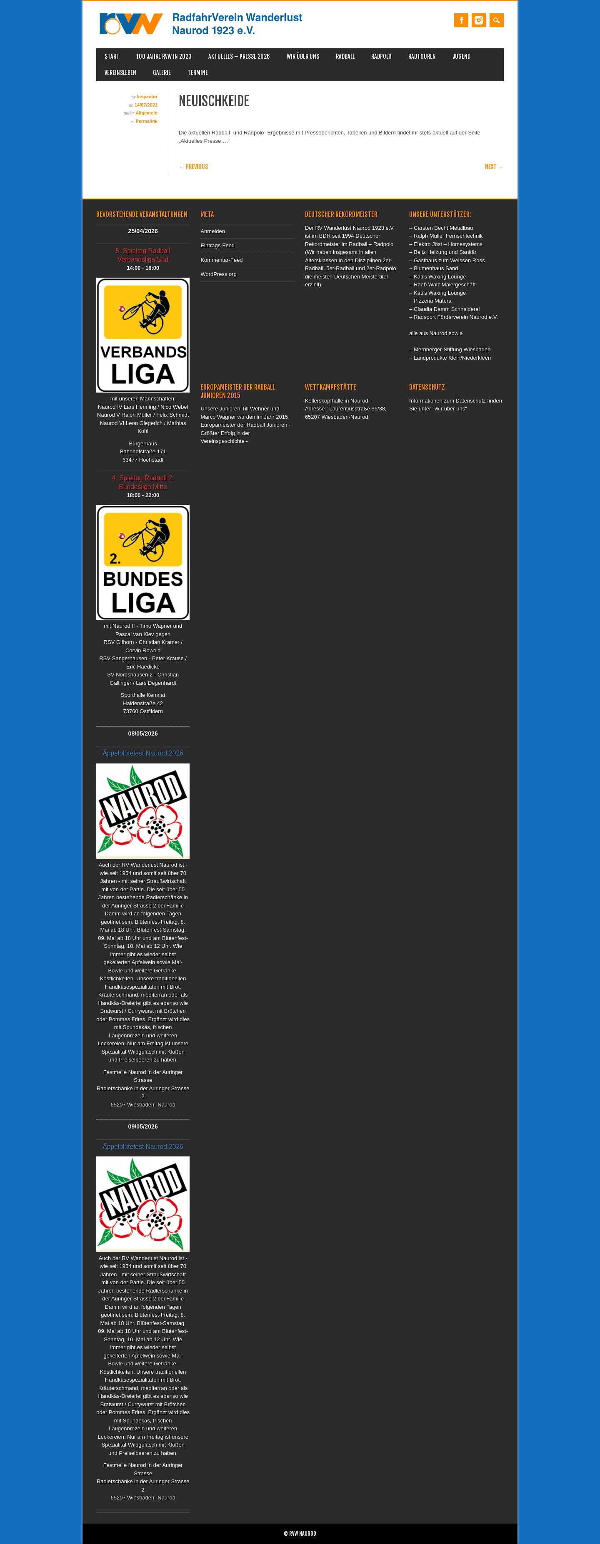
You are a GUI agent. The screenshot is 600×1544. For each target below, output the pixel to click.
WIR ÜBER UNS (303, 56)
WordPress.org (218, 274)
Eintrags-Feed (217, 245)
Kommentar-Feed (221, 260)
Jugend (461, 56)
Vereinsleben (120, 72)
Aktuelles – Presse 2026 (239, 56)
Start (112, 56)
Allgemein (146, 112)
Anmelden (212, 231)
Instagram (479, 20)
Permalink (146, 121)
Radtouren (422, 56)
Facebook (461, 20)
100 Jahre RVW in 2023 (164, 56)
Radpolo (381, 56)
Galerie (162, 72)
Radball (345, 56)
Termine (198, 72)
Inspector (147, 96)
